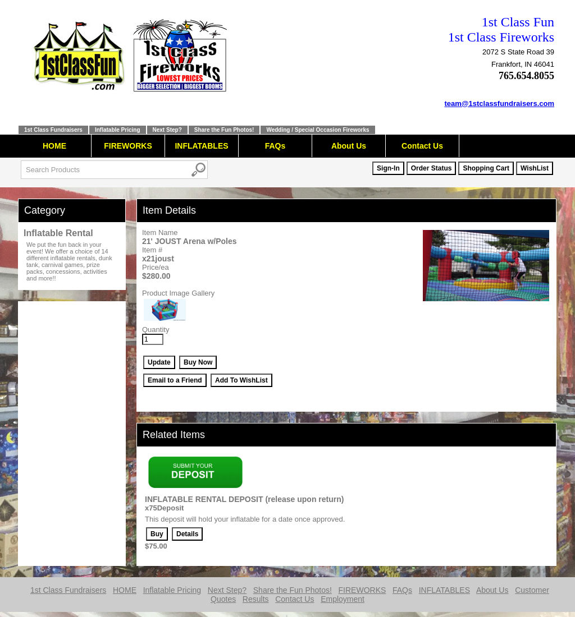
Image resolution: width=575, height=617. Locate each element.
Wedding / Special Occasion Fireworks (317, 130)
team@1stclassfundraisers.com (500, 103)
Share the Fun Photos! (224, 130)
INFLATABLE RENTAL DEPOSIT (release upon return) (244, 499)
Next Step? (167, 130)
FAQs (275, 145)
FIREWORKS (128, 145)
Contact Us (422, 145)
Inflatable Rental (58, 233)
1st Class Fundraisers (53, 130)
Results (256, 599)
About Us (348, 145)
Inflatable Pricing (117, 130)
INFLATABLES (201, 145)
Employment (342, 599)
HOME (54, 145)
